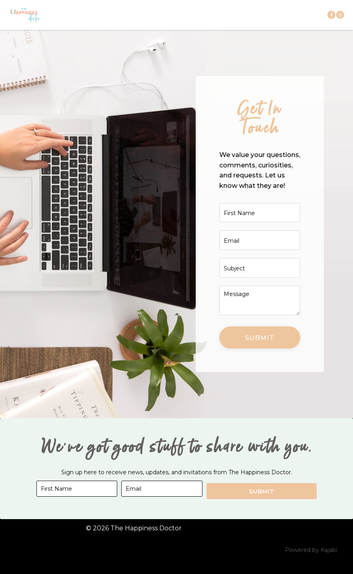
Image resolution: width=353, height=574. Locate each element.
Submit (259, 351)
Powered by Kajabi (311, 561)
